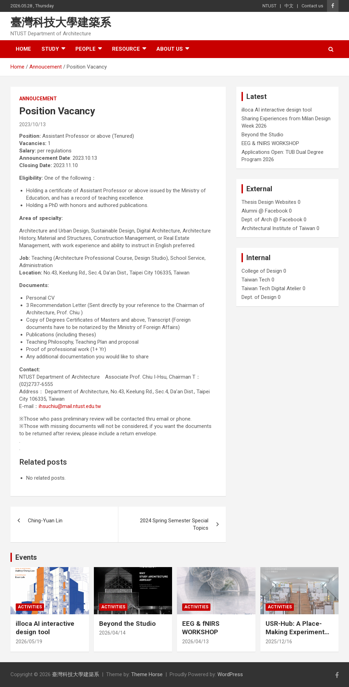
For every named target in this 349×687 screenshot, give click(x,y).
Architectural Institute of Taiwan (278, 228)
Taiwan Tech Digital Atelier (271, 288)
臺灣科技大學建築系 (60, 22)
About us (169, 49)
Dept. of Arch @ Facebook (272, 219)
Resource (126, 49)
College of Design (262, 271)
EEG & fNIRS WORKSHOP (270, 143)
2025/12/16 (279, 641)
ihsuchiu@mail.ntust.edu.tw (70, 406)
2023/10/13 (32, 124)
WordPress (230, 674)
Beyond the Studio (262, 134)
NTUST (269, 5)
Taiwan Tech (256, 280)
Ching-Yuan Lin (45, 520)
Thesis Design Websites (269, 202)
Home (23, 49)
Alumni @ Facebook (265, 211)
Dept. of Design (259, 297)
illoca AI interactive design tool (277, 110)
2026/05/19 (29, 641)
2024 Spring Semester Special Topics (174, 524)
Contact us (312, 5)
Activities (30, 606)
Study (50, 49)
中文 (289, 5)
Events (26, 557)
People (85, 49)
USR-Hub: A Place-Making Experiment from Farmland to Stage (295, 636)
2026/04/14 (112, 633)
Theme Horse (147, 674)
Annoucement (38, 98)
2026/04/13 (195, 641)
